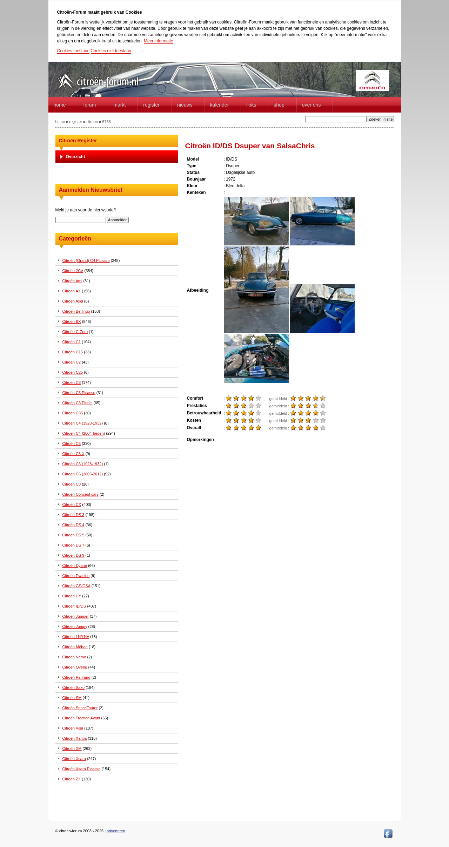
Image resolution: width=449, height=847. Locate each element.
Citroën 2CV (72, 271)
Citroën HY (71, 596)
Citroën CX (71, 504)
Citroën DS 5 (73, 535)
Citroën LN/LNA (75, 637)
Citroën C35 (72, 413)
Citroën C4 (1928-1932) (82, 423)
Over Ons (311, 104)
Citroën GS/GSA (76, 586)
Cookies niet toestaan (111, 50)
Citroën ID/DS (74, 606)
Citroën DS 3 (73, 515)
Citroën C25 (72, 372)
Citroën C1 (71, 342)
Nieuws (185, 104)
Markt (119, 104)
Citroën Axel (72, 301)
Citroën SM (72, 698)
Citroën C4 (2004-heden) (83, 433)
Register (151, 104)
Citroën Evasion (76, 576)
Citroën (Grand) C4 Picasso (86, 260)
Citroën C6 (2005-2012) (82, 474)
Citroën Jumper (75, 616)
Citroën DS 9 (73, 555)
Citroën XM (72, 748)
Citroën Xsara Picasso (81, 769)
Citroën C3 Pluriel (77, 403)
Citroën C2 (71, 362)
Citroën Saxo (73, 687)
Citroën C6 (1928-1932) (82, 464)
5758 (106, 122)
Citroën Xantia (74, 738)
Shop (279, 104)
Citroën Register (78, 140)
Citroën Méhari (75, 647)
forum (89, 104)
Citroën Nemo (74, 657)
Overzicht (75, 156)
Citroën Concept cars (80, 494)
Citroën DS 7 (73, 545)
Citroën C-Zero (75, 332)
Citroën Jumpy (74, 626)
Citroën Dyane (74, 565)
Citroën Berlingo (76, 311)
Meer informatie (158, 41)
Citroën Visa (72, 728)
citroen (92, 122)
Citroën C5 (71, 443)
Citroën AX (71, 291)
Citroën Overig (74, 667)
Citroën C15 (72, 352)
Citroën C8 (71, 484)
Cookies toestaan (73, 50)
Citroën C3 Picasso (78, 393)
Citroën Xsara (74, 759)
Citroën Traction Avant (81, 718)
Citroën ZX (71, 779)
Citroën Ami (72, 281)
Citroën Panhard (76, 677)
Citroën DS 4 (73, 525)
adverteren (116, 831)
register (75, 122)
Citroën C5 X (73, 454)
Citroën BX (71, 321)
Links (251, 104)
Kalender (219, 104)
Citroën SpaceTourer (80, 708)
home (60, 104)
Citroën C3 (71, 382)
